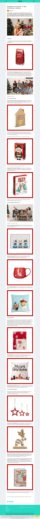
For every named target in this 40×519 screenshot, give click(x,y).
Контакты (21, 506)
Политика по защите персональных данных (27, 507)
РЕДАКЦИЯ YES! (12, 10)
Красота (7, 508)
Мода (7, 507)
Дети (6, 511)
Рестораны (7, 510)
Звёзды (7, 506)
